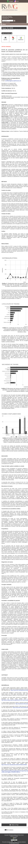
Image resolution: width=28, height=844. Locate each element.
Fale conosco (10, 829)
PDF (13, 39)
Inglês (17, 1)
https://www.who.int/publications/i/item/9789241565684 (14, 764)
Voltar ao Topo (15, 824)
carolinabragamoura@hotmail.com (13, 80)
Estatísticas (20, 39)
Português (11, 1)
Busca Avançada (6, 22)
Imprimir (5, 39)
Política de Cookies (14, 836)
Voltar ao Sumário (6, 33)
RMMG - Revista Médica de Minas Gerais (9, 9)
